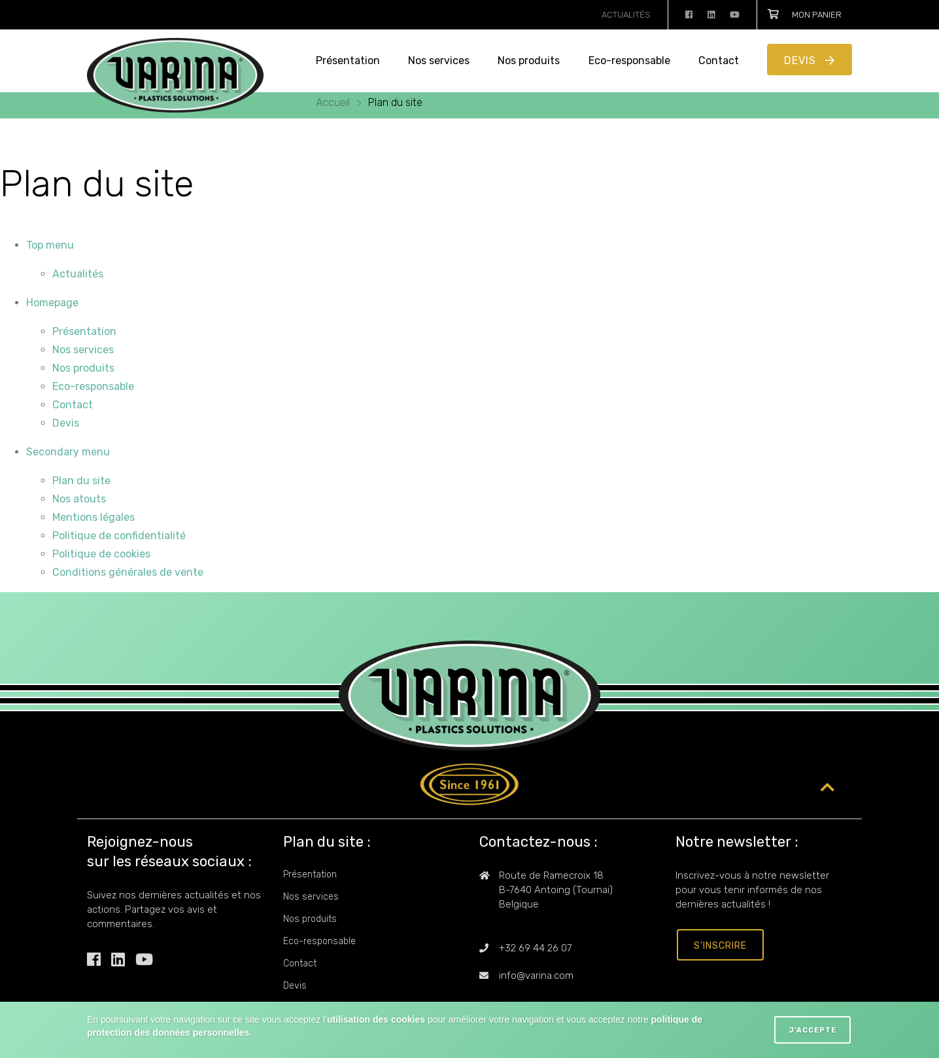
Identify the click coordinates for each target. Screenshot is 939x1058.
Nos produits (529, 60)
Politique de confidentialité (119, 535)
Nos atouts (79, 499)
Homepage (52, 302)
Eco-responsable (629, 60)
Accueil (334, 102)
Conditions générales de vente (127, 572)
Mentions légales (93, 517)
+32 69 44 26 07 (535, 948)
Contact (718, 60)
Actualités (626, 15)
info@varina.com (536, 975)
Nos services (439, 60)
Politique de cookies (101, 554)
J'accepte (812, 1030)
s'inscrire (720, 945)
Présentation (348, 60)
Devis (801, 60)
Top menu (50, 245)
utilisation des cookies (376, 1019)
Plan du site (395, 102)
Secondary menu (68, 452)
